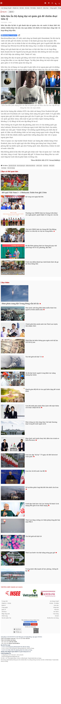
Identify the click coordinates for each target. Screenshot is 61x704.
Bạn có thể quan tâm (10, 171)
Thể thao (4, 650)
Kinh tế (39, 8)
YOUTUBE (34, 662)
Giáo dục (46, 8)
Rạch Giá (45, 165)
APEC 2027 (39, 165)
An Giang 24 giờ (6, 8)
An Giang (3, 168)
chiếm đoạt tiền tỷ (30, 165)
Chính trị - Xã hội (18, 8)
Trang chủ (4, 11)
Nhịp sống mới (6, 652)
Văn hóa (56, 647)
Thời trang (5, 654)
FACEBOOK (27, 662)
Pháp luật (56, 645)
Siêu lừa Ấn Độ (12, 165)
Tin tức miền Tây (6, 656)
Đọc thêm (5, 301)
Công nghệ (53, 8)
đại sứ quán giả (21, 165)
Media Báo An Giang (53, 656)
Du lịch (57, 654)
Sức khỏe (56, 650)
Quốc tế (11, 11)
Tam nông (56, 652)
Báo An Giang (11, 168)
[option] (13, 631)
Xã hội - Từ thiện (30, 8)
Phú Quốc (51, 165)
